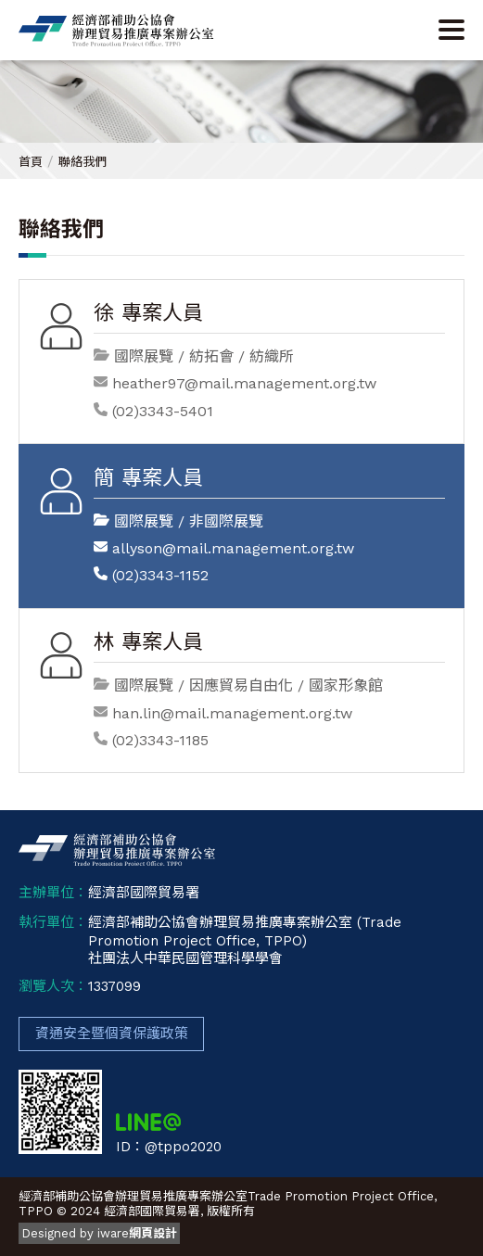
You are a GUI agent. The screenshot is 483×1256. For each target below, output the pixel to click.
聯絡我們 (82, 162)
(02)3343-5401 (162, 411)
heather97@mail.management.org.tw (244, 383)
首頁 (31, 162)
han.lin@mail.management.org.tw (232, 713)
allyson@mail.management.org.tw (233, 548)
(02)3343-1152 (160, 575)
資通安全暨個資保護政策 (111, 1033)
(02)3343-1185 (160, 740)
